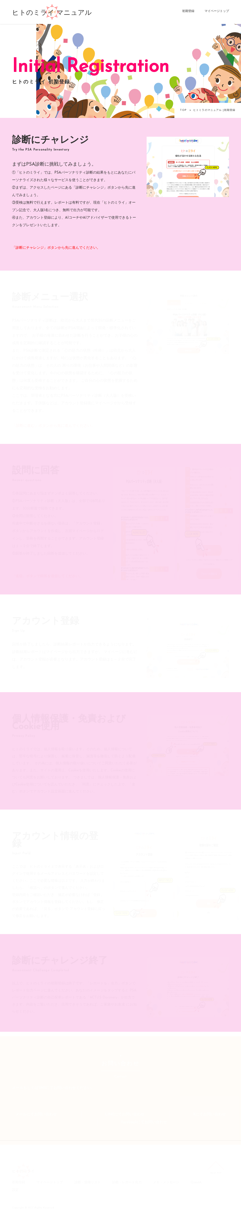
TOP (183, 110)
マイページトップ (217, 11)
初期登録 (188, 11)
